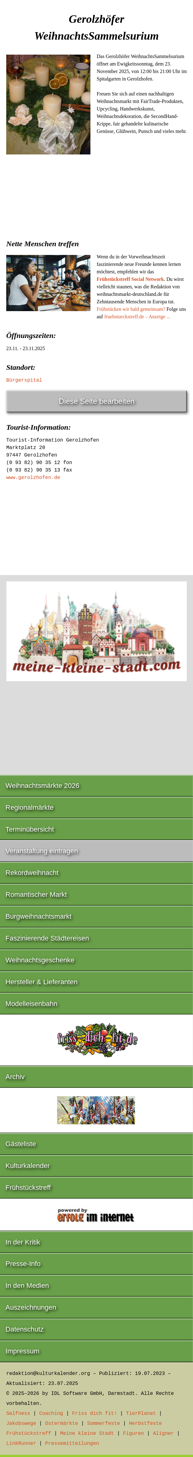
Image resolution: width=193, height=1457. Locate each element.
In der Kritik (23, 1242)
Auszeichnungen (31, 1307)
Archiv (15, 1077)
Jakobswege (21, 1423)
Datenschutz (25, 1329)
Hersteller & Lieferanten (42, 982)
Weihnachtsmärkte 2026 (43, 786)
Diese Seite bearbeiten (97, 401)
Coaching (51, 1413)
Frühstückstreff (28, 1187)
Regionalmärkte (30, 807)
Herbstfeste (145, 1423)
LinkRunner (21, 1443)
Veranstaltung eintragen (42, 851)
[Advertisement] (96, 207)
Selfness (18, 1413)
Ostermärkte (61, 1423)
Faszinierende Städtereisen (47, 938)
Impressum (23, 1351)
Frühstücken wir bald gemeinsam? (131, 309)
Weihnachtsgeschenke (40, 960)
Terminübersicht (30, 829)
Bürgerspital (24, 380)
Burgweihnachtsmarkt (39, 916)
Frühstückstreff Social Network (130, 279)
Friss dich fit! (94, 1413)
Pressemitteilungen (72, 1443)
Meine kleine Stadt (87, 1433)
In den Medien (27, 1285)
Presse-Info (23, 1264)
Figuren (133, 1433)
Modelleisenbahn (31, 1004)
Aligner (163, 1433)
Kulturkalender (28, 1166)
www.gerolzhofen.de (33, 478)
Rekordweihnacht (32, 873)
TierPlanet (141, 1413)
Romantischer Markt (36, 894)
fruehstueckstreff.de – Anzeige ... (137, 316)
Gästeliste (21, 1144)
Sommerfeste (103, 1423)
